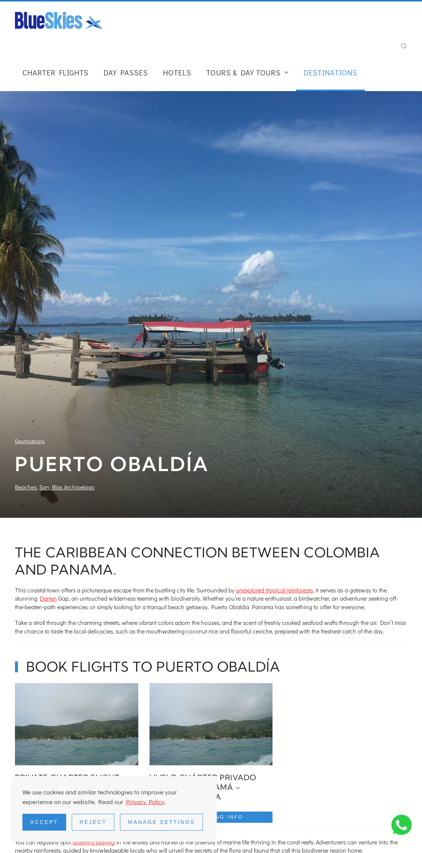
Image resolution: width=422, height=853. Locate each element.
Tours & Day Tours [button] (247, 72)
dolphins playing (94, 842)
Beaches (26, 487)
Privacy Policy (145, 801)
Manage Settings (161, 822)
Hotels (177, 72)
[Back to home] (58, 20)
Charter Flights (55, 72)
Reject (93, 822)
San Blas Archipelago (67, 487)
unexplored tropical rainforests (274, 590)
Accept (44, 822)
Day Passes (126, 72)
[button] (404, 46)
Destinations (330, 72)
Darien (48, 598)
